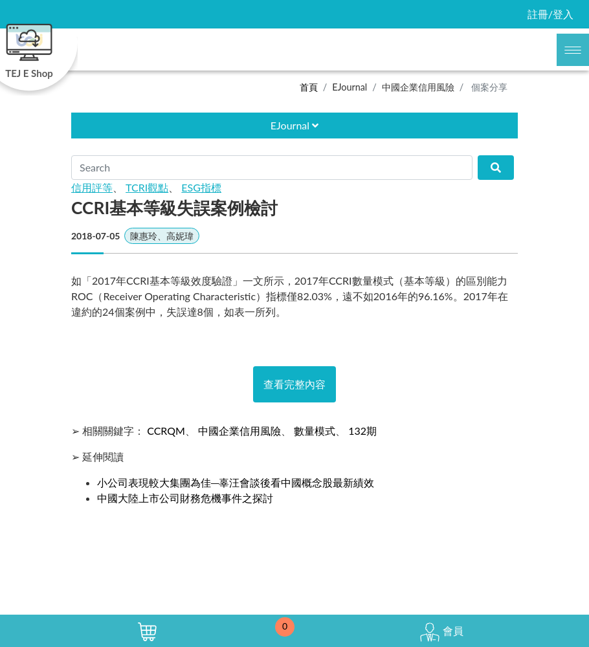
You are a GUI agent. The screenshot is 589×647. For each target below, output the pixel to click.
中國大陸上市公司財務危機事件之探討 (185, 498)
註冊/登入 (550, 14)
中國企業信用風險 (418, 87)
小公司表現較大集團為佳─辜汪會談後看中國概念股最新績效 (235, 482)
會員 (441, 632)
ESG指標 (201, 187)
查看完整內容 (294, 384)
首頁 (309, 87)
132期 (362, 430)
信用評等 (92, 187)
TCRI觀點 (147, 187)
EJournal (349, 87)
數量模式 (314, 430)
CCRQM (166, 430)
